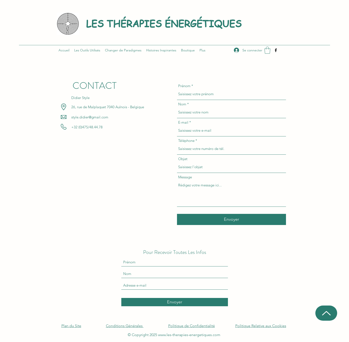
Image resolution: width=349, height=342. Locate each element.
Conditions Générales (125, 326)
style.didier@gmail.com (89, 117)
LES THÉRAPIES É (128, 23)
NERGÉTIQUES (206, 23)
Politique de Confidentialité (191, 326)
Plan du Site (71, 326)
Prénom (184, 86)
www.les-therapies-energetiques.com (189, 335)
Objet (182, 159)
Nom (182, 104)
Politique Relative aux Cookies (260, 326)
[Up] (326, 313)
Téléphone (186, 140)
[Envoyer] (231, 219)
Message (185, 177)
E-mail (183, 122)
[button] (267, 50)
